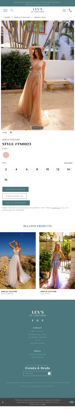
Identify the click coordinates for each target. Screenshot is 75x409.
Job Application (37, 346)
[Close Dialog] (3, 405)
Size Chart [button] (68, 162)
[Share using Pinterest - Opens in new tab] (11, 133)
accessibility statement (61, 385)
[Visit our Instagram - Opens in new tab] (38, 323)
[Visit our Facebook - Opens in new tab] (33, 323)
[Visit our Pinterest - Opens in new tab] (43, 323)
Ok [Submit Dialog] (71, 405)
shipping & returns (13, 385)
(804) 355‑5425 (37, 333)
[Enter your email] (37, 376)
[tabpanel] (37, 75)
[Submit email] (50, 376)
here (44, 407)
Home (7, 17)
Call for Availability (17, 190)
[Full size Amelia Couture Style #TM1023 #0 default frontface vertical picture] (37, 75)
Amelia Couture (22, 17)
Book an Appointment (17, 205)
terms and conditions (29, 385)
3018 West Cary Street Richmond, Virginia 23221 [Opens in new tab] (37, 339)
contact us (56, 210)
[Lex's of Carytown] (37, 10)
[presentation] (18, 263)
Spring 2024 (40, 17)
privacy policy (45, 385)
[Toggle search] (12, 10)
